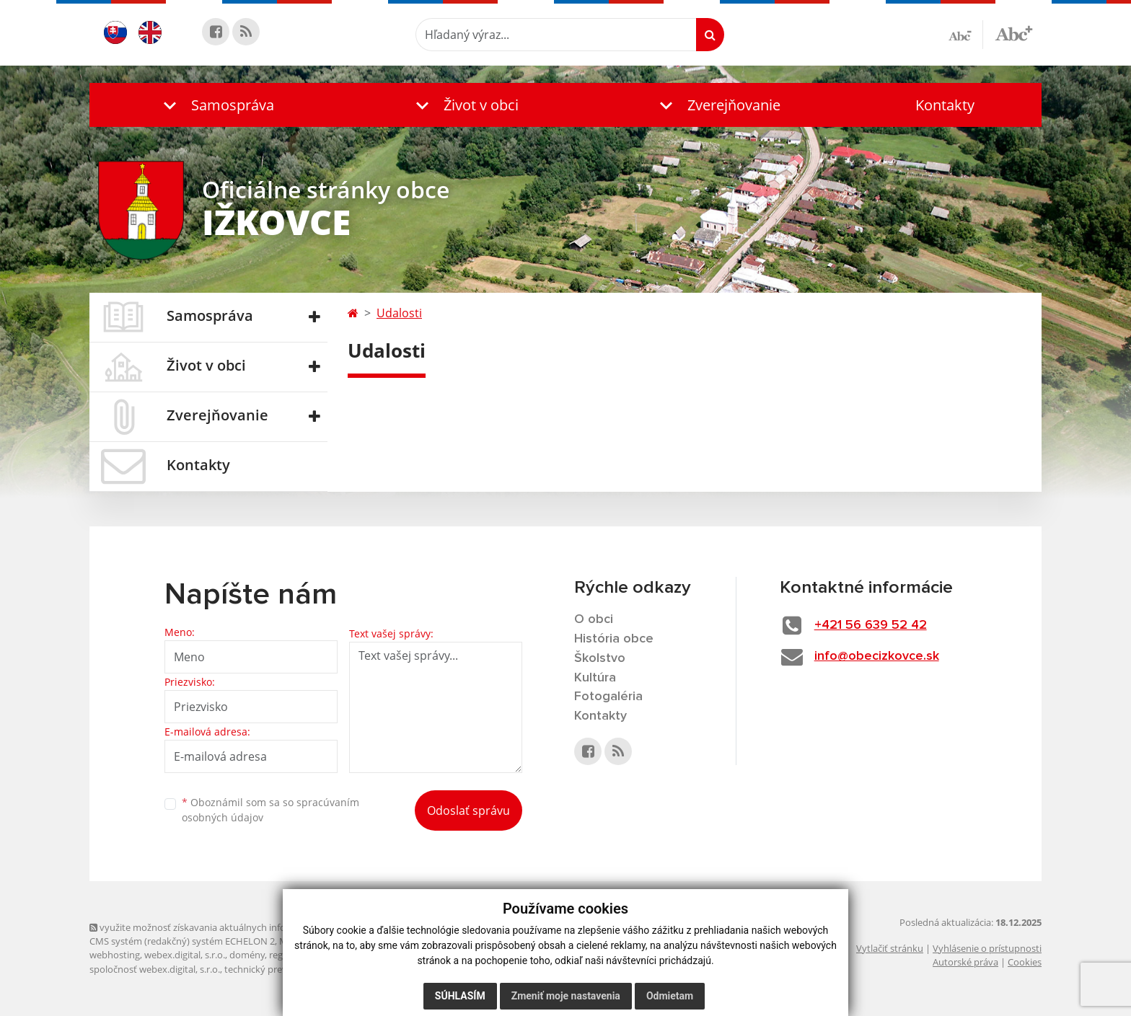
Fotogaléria (608, 696)
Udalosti (399, 313)
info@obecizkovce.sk (876, 656)
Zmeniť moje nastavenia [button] (565, 996)
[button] (215, 105)
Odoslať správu (468, 810)
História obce (613, 638)
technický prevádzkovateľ (279, 969)
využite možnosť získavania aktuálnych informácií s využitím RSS (232, 927)
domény (247, 954)
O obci (593, 619)
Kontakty (944, 105)
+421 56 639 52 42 (870, 625)
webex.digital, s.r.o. (184, 954)
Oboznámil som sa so (270, 809)
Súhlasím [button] (460, 996)
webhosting (114, 954)
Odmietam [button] (669, 996)
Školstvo (599, 658)
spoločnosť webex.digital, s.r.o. (154, 969)
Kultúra (595, 677)
